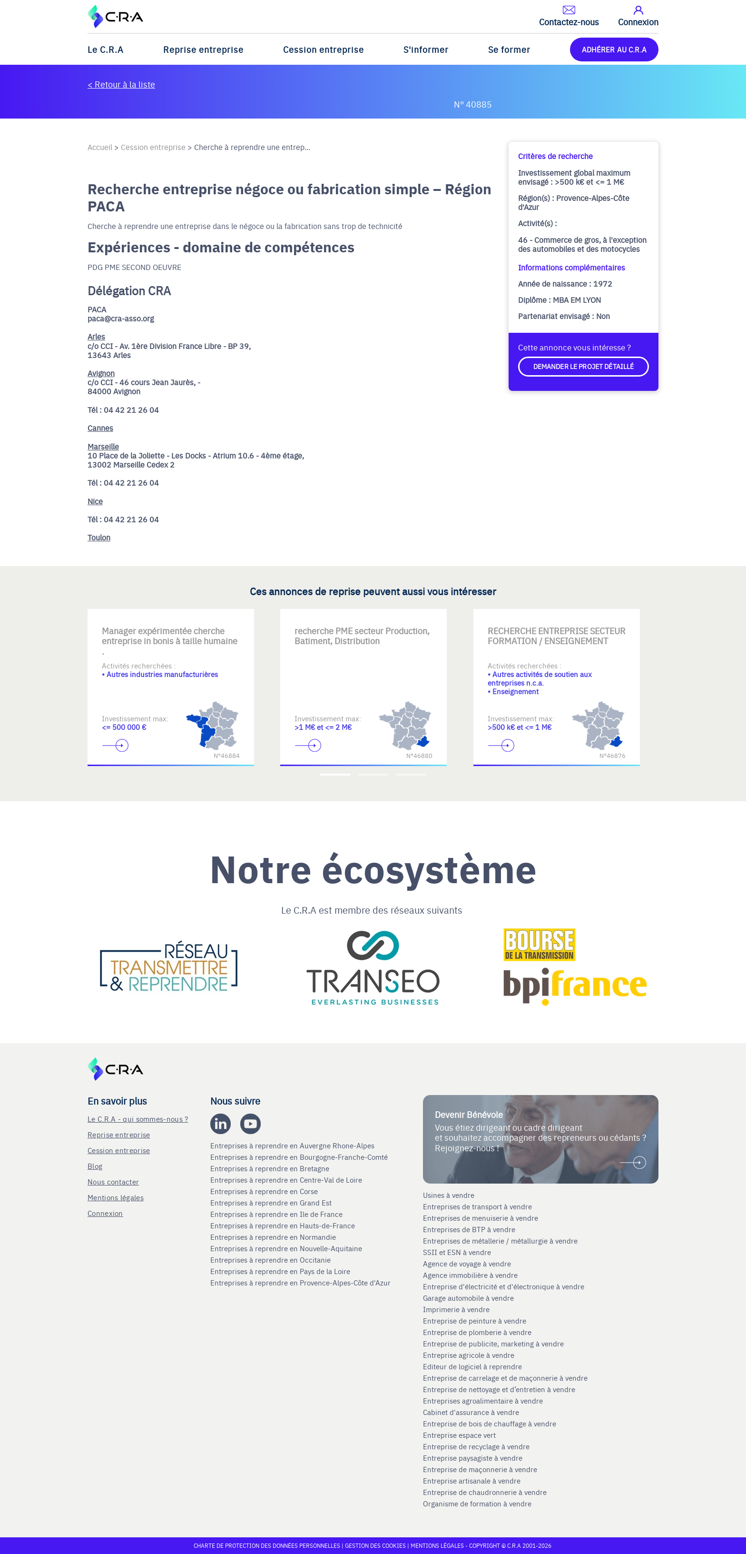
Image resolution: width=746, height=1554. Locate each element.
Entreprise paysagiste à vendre (472, 1458)
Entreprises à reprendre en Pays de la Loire (280, 1271)
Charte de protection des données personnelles (267, 1545)
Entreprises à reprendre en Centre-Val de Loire (287, 1179)
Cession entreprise (323, 49)
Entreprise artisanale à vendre (471, 1480)
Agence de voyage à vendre (468, 1263)
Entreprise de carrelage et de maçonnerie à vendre (505, 1378)
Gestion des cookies (376, 1545)
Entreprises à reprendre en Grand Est (272, 1202)
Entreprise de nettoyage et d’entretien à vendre (499, 1389)
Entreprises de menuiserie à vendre (481, 1218)
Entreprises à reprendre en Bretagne (270, 1168)
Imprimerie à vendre (457, 1309)
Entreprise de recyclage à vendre (476, 1446)
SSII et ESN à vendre (457, 1252)
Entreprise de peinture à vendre (474, 1320)
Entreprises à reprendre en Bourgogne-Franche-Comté (300, 1157)
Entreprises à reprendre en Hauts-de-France (283, 1225)
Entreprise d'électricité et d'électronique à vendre (503, 1286)
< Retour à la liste (121, 84)
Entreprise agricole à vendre (468, 1355)
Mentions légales (116, 1197)
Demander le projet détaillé (583, 366)
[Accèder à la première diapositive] (335, 774)
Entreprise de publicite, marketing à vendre (493, 1343)
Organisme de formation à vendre (477, 1503)
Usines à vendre (448, 1195)
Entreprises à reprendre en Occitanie (271, 1259)
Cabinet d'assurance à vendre (471, 1412)
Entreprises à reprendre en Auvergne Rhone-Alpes (293, 1145)
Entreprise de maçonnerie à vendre (480, 1469)
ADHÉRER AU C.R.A (614, 49)
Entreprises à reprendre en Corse (265, 1191)
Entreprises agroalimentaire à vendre (483, 1400)
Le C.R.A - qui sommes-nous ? (138, 1119)
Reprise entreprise (203, 49)
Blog (95, 1166)
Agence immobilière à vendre (471, 1275)
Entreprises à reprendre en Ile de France (277, 1214)
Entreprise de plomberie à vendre (477, 1332)
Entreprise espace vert (459, 1435)
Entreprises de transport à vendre (477, 1206)
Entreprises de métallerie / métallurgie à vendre (501, 1240)
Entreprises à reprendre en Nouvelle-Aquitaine (287, 1248)
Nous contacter (113, 1181)
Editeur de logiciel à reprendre (472, 1366)
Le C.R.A (106, 49)
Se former (509, 49)
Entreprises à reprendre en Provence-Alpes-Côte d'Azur (301, 1282)
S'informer (426, 49)
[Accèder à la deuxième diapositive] (373, 774)
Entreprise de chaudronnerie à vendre (485, 1492)
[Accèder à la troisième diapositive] (411, 774)
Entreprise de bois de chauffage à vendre (489, 1423)
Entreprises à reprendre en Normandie (274, 1237)
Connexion (105, 1213)
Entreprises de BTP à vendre (470, 1229)
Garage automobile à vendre (469, 1298)
